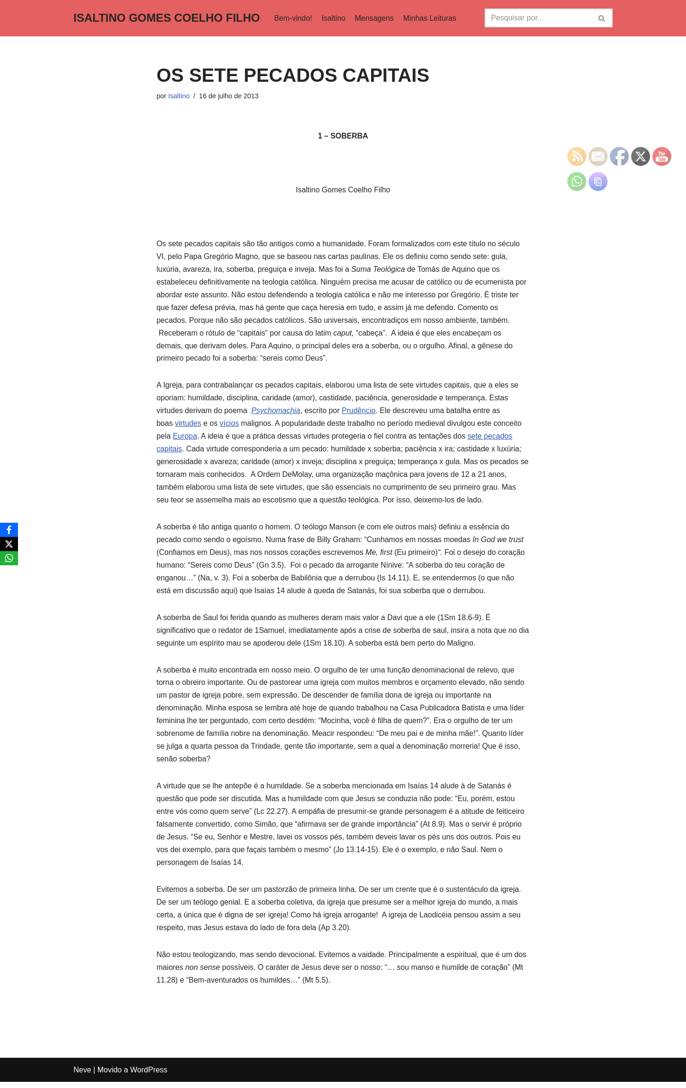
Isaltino (334, 18)
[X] (9, 544)
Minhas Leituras (430, 18)
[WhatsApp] (9, 558)
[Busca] (538, 18)
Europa (185, 439)
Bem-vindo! (293, 18)
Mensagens (374, 18)
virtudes (188, 426)
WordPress (148, 1076)
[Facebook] (9, 530)
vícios (229, 426)
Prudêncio (360, 413)
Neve (82, 1076)
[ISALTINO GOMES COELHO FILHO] (167, 18)
